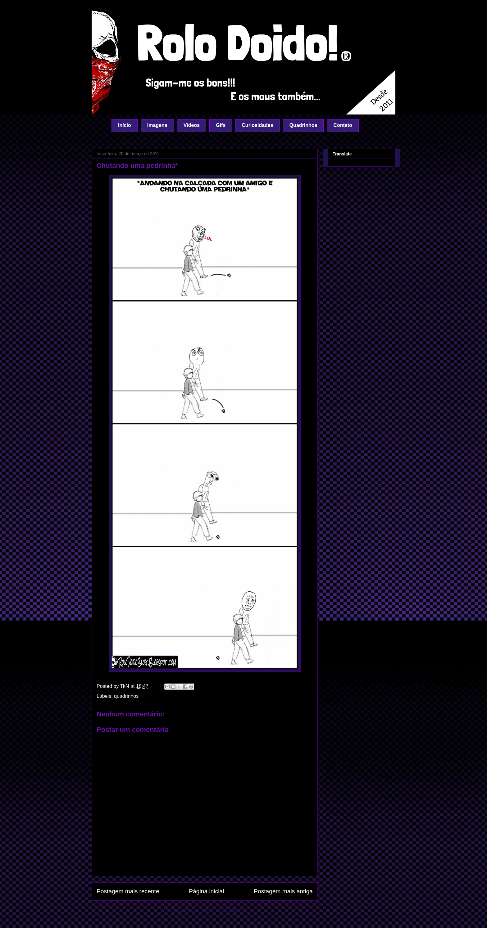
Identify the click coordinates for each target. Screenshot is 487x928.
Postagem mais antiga (283, 891)
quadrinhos (126, 696)
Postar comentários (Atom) (214, 909)
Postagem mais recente (128, 891)
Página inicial (206, 891)
